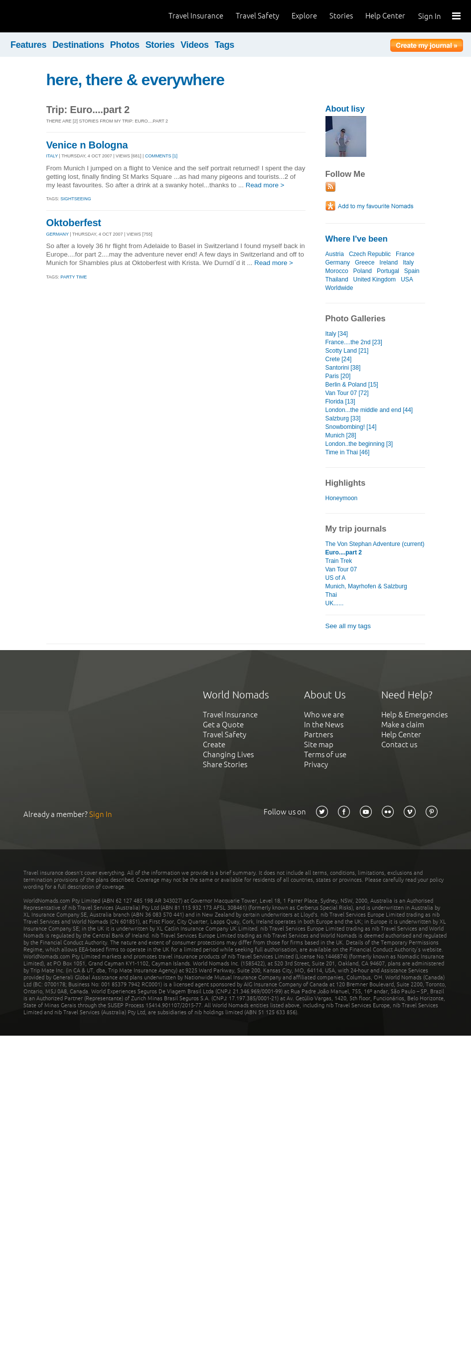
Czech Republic (370, 254)
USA (407, 279)
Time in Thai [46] (347, 452)
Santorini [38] (343, 367)
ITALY (52, 155)
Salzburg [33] (343, 418)
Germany (337, 262)
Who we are (324, 714)
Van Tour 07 (341, 569)
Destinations (78, 45)
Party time (73, 276)
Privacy (316, 764)
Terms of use (325, 754)
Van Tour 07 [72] (347, 393)
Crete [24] (338, 359)
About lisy (345, 109)
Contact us (399, 744)
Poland (362, 271)
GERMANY (57, 234)
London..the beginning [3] (359, 443)
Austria (334, 254)
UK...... (334, 603)
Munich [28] (340, 435)
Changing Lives (228, 754)
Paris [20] (338, 376)
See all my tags (348, 626)
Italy (408, 262)
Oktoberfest (73, 222)
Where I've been (356, 239)
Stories (341, 15)
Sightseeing (75, 198)
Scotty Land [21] (347, 350)
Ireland (388, 262)
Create (214, 744)
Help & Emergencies (414, 714)
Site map (318, 744)
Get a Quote (223, 724)
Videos (194, 45)
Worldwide (339, 287)
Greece (364, 262)
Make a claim (402, 724)
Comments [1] (161, 155)
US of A (335, 577)
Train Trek (338, 560)
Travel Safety (257, 15)
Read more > (265, 185)
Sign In (429, 16)
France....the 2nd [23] (353, 342)
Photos (125, 45)
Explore (304, 15)
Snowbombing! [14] (351, 426)
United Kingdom (374, 279)
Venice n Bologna (87, 144)
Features (28, 45)
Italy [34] (336, 333)
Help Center (385, 15)
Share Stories (225, 764)
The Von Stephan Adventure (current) (375, 543)
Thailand (336, 279)
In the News (323, 724)
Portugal (388, 271)
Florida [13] (340, 401)
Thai (331, 594)
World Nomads (52, 16)
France (405, 254)
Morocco (336, 271)
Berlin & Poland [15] (351, 384)
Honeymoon (341, 498)
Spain (412, 271)
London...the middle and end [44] (369, 409)
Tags (224, 45)
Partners (318, 734)
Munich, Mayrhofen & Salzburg (366, 586)
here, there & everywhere (135, 80)
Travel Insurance (195, 15)
